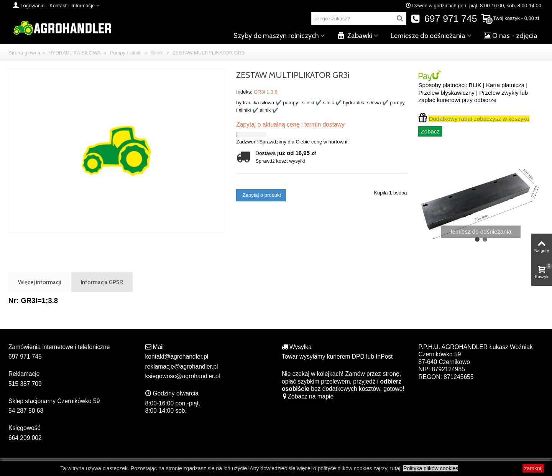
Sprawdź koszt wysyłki (280, 161)
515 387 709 (25, 383)
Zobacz (430, 131)
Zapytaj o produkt (261, 195)
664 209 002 (25, 438)
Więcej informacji (39, 282)
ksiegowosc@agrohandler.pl (182, 376)
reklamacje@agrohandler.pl (181, 366)
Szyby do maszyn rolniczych (276, 35)
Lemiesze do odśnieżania (428, 35)
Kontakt (57, 5)
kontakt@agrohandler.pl (177, 356)
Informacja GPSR (102, 282)
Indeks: (244, 92)
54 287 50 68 (25, 410)
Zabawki (354, 36)
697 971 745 (444, 18)
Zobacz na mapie (308, 396)
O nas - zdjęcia (510, 36)
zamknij (533, 468)
